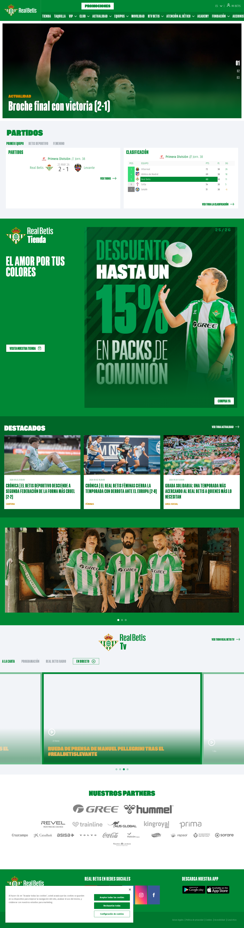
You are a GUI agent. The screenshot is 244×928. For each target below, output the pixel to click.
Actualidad (101, 16)
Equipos (121, 16)
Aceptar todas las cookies (112, 897)
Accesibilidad (219, 920)
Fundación (220, 16)
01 (238, 63)
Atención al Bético (180, 16)
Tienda (46, 16)
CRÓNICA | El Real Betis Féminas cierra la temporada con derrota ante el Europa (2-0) (121, 488)
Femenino (58, 143)
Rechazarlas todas (111, 905)
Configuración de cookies (112, 914)
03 (238, 78)
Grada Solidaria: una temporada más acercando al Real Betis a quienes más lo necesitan (198, 491)
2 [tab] (122, 620)
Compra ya (224, 401)
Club (84, 16)
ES (216, 6)
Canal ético (231, 920)
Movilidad (138, 16)
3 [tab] (126, 620)
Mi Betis (234, 6)
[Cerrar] (130, 890)
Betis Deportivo (38, 143)
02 (238, 71)
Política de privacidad (194, 920)
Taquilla (60, 16)
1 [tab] (118, 620)
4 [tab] (128, 769)
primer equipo (15, 143)
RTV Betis (155, 16)
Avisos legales (178, 920)
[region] (69, 904)
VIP (72, 16)
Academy (203, 16)
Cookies (209, 920)
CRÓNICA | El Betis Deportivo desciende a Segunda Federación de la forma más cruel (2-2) (40, 491)
